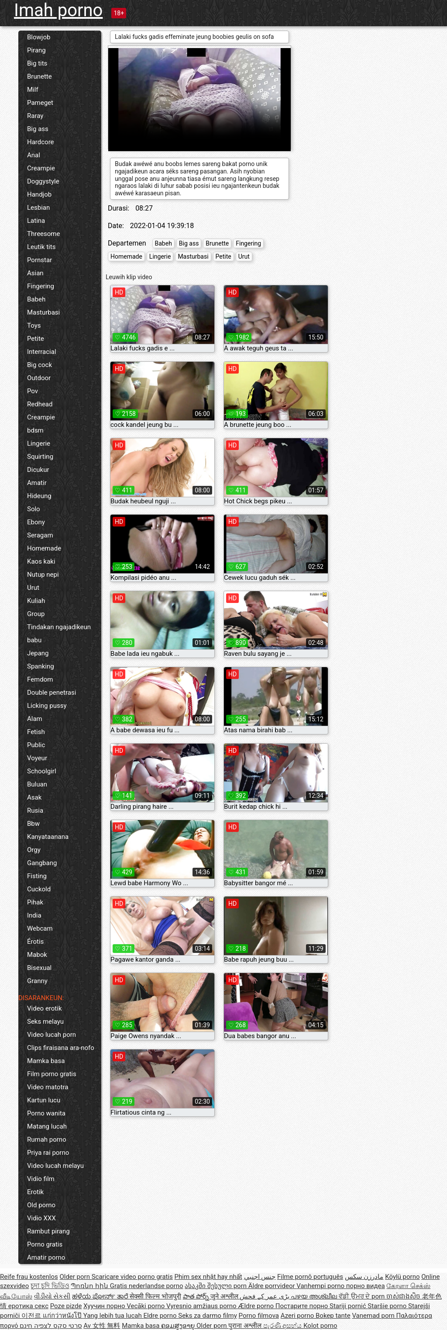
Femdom (40, 679)
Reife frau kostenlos (29, 1277)
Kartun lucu (43, 1100)
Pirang (36, 50)
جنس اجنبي (260, 1277)
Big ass (37, 129)
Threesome (43, 234)
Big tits (37, 63)
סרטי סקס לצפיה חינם (51, 1326)
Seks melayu (45, 1021)
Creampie (41, 168)
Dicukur (38, 470)
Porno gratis (44, 1244)
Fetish (36, 732)
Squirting (40, 457)
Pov (32, 391)
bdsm (35, 430)
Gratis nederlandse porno (146, 1286)
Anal (33, 155)
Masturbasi (43, 312)
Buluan (37, 784)
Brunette (39, 76)
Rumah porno (46, 1139)
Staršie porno (388, 1306)
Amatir (37, 483)
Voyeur (37, 758)
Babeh (36, 299)
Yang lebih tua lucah (113, 1316)
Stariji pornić (349, 1306)
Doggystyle (43, 181)
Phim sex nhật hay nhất (208, 1277)
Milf (32, 90)
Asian (35, 273)
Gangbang (42, 863)
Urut (33, 588)
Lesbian (38, 207)
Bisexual (39, 968)
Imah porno (58, 10)
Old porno (41, 1205)
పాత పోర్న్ (196, 1296)
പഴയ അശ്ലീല (314, 1296)
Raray (35, 116)
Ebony (36, 522)
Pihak (35, 902)
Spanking (40, 666)
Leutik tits (41, 247)
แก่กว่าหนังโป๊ (63, 1316)
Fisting (37, 876)
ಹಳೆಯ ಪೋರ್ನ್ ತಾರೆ (101, 1296)
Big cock (39, 365)
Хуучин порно (105, 1306)
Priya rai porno (48, 1153)
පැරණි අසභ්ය (283, 1326)
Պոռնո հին (90, 1286)
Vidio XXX (41, 1218)
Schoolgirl (41, 771)
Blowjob (38, 37)
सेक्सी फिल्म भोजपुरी (155, 1296)
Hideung (39, 496)
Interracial (41, 352)
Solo (33, 509)
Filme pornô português (310, 1277)
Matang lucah (47, 1126)
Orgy (34, 850)
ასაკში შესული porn (216, 1286)
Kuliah (36, 601)
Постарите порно (302, 1306)
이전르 (32, 1316)
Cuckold (39, 889)
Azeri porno (298, 1316)
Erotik (35, 1192)
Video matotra (47, 1087)
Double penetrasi (51, 692)
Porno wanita (46, 1113)
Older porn (75, 1277)
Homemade (44, 548)
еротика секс (28, 1306)
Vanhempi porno (321, 1286)
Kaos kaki (41, 561)
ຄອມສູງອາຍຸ (178, 1326)
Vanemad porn (374, 1316)
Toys (34, 325)
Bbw (33, 824)
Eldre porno (160, 1316)
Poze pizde (66, 1306)
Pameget (40, 103)
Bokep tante (333, 1316)
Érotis (35, 942)
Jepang (38, 653)
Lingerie (38, 443)
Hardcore (40, 142)
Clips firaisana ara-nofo (60, 1048)
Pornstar (39, 260)
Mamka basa (46, 1061)
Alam (34, 719)
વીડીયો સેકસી (52, 1296)
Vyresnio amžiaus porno (202, 1306)
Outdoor (39, 378)
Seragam (40, 535)
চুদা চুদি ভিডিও (50, 1286)
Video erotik (44, 1008)
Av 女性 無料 (101, 1326)
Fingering (40, 286)
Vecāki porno (146, 1306)
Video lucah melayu (55, 1166)
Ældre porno (256, 1306)
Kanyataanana (48, 837)
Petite (35, 339)
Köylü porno (402, 1277)
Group (36, 614)
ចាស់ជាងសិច (404, 1296)
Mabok (37, 955)
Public (36, 745)
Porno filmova (259, 1316)
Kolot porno (320, 1326)
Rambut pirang (48, 1231)
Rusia (35, 810)
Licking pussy (47, 706)
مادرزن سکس (364, 1277)
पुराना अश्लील (245, 1326)
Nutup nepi (43, 574)
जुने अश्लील (225, 1296)
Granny (37, 981)
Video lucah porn (51, 1035)
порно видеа (365, 1286)
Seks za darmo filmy (207, 1316)
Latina (36, 221)
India (34, 915)
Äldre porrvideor (272, 1286)
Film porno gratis (51, 1074)
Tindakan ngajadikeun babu (59, 633)
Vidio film (41, 1179)
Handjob (39, 194)
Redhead (40, 404)
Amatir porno (46, 1257)
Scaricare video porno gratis (132, 1277)
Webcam (40, 928)
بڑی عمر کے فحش (265, 1296)
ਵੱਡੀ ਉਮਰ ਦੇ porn (362, 1296)
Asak (34, 797)
